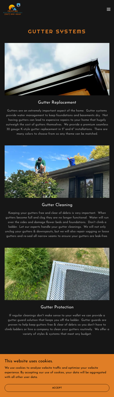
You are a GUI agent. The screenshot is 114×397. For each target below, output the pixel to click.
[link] (12, 9)
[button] (108, 9)
